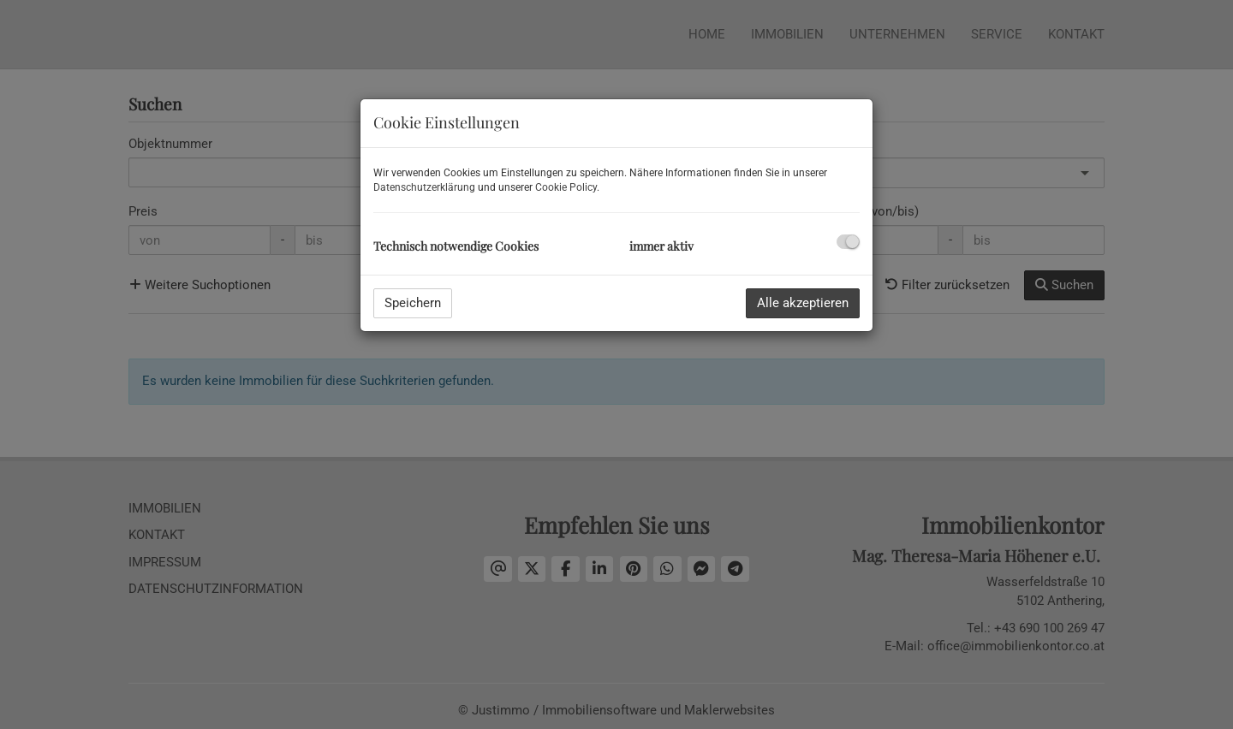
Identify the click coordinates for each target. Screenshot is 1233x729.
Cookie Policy (566, 187)
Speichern (412, 303)
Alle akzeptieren (803, 303)
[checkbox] (848, 241)
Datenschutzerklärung (424, 187)
